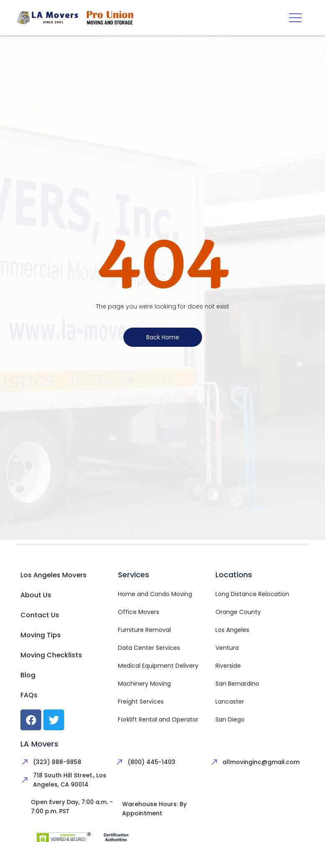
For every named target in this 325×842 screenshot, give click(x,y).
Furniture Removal (144, 630)
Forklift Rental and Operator (158, 719)
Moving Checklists (51, 655)
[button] (295, 17)
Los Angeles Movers (53, 575)
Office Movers (138, 612)
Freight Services (141, 701)
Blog (27, 675)
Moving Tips (40, 635)
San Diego (230, 719)
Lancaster (229, 701)
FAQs (29, 695)
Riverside (228, 666)
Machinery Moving (144, 683)
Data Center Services (149, 648)
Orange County (238, 612)
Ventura (227, 648)
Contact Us (39, 615)
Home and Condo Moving (155, 594)
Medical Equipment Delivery (158, 666)
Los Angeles (232, 630)
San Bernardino (237, 683)
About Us (35, 595)
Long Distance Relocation (252, 594)
